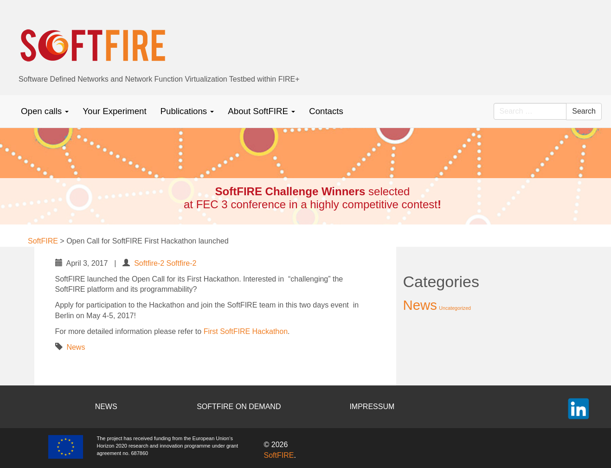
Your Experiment (114, 111)
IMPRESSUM (371, 406)
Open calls (45, 111)
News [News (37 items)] (420, 305)
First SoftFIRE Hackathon (246, 331)
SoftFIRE (279, 455)
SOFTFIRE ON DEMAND (239, 406)
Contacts (326, 111)
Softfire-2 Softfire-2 (165, 263)
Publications (187, 111)
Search (584, 111)
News (75, 347)
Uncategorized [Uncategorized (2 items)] (455, 308)
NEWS (106, 406)
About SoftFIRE (261, 111)
